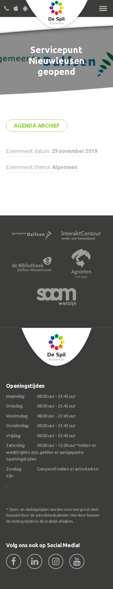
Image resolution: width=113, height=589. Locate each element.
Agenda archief (37, 125)
